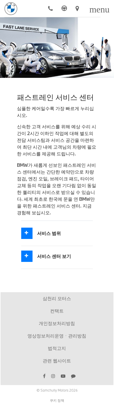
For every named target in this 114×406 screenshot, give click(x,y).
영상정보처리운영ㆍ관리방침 (56, 336)
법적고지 (57, 348)
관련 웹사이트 (57, 361)
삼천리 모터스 (57, 298)
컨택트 (57, 311)
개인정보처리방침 (57, 323)
